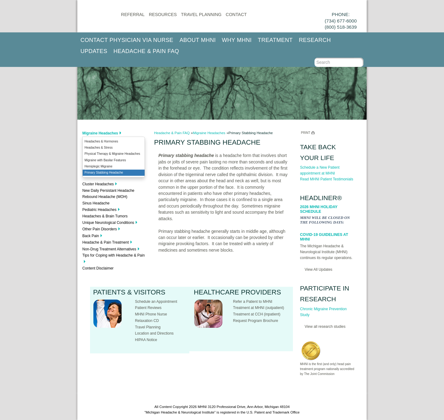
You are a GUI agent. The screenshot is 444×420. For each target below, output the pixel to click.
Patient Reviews (148, 308)
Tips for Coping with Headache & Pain (113, 255)
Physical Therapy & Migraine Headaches (112, 153)
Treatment (275, 40)
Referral (133, 14)
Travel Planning (201, 14)
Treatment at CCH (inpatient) (257, 314)
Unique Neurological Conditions (108, 222)
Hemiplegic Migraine (98, 166)
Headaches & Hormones (101, 141)
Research (315, 40)
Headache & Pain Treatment (105, 242)
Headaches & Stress (98, 147)
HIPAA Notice (146, 340)
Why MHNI (237, 40)
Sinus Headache (95, 203)
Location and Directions (154, 333)
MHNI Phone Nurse (151, 314)
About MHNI (197, 40)
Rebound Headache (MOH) (104, 197)
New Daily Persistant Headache (108, 190)
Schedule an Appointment (156, 301)
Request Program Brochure (255, 321)
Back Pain (90, 236)
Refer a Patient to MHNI (252, 301)
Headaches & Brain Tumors (105, 216)
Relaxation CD (147, 321)
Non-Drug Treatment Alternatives (109, 249)
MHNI (202, 407)
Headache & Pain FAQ (146, 51)
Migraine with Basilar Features (105, 160)
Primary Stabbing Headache (103, 172)
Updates (93, 51)
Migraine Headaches (100, 133)
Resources (163, 14)
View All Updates (318, 269)
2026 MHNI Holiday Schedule (318, 209)
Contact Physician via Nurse (126, 40)
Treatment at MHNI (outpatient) (258, 308)
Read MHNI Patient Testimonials (326, 179)
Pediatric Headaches (99, 210)
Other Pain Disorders (99, 229)
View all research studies (325, 326)
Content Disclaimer (97, 268)
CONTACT (236, 14)
